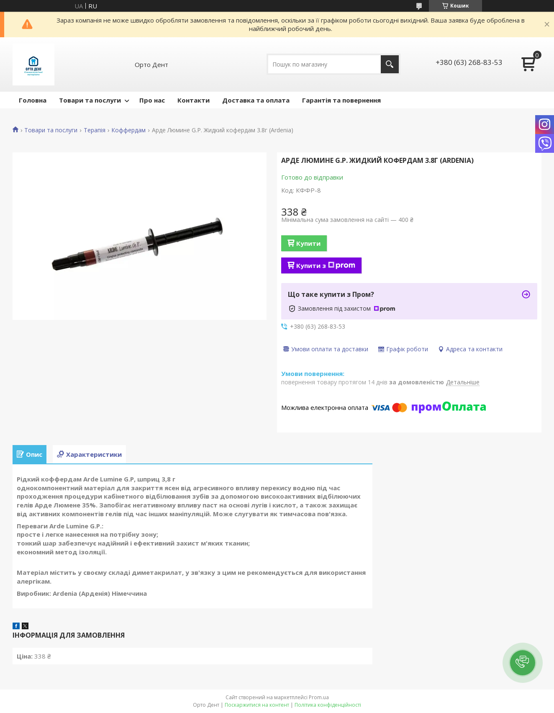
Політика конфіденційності (328, 704)
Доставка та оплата (256, 100)
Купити (308, 243)
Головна (32, 100)
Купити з (325, 265)
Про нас (152, 100)
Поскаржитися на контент (257, 704)
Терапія (94, 130)
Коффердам (128, 130)
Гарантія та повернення (341, 100)
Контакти (193, 100)
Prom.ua (319, 697)
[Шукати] (390, 64)
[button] (522, 662)
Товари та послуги (90, 100)
